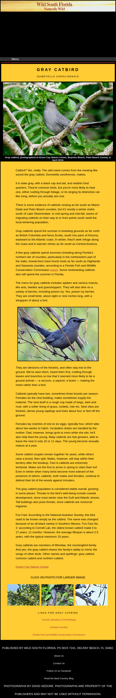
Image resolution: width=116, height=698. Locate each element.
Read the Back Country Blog (59, 678)
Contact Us (59, 663)
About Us (59, 656)
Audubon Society (59, 627)
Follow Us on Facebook (59, 671)
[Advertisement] (58, 35)
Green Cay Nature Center (32, 566)
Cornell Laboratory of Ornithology (59, 619)
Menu (15, 59)
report (54, 269)
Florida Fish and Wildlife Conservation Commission (59, 634)
